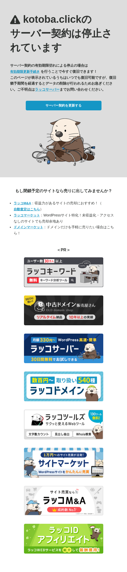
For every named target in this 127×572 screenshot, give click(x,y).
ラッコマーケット (27, 215)
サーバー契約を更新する (63, 105)
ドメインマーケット (28, 227)
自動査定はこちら (27, 209)
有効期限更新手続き (25, 71)
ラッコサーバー (47, 89)
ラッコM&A (22, 203)
